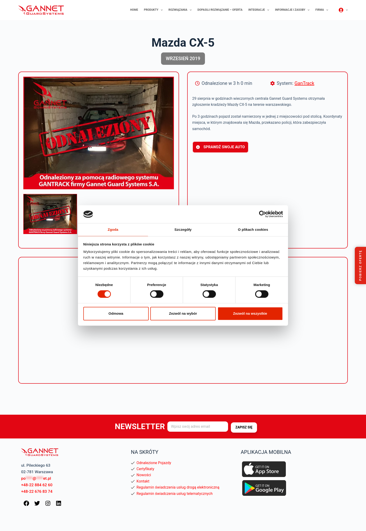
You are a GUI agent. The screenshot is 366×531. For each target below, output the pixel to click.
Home (134, 9)
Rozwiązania (181, 10)
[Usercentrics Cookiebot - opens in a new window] (262, 213)
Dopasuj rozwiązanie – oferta (220, 9)
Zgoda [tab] (113, 229)
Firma (322, 10)
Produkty (154, 10)
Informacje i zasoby (293, 10)
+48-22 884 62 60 (36, 485)
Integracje (259, 10)
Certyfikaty (145, 469)
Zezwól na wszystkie (250, 314)
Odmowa (116, 314)
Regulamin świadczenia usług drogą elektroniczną (178, 487)
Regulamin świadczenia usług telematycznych (175, 493)
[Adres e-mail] (197, 426)
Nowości (144, 475)
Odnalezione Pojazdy (154, 463)
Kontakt (143, 481)
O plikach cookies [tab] (253, 229)
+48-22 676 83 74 (36, 491)
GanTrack (304, 83)
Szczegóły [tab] (182, 229)
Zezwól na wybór (183, 314)
